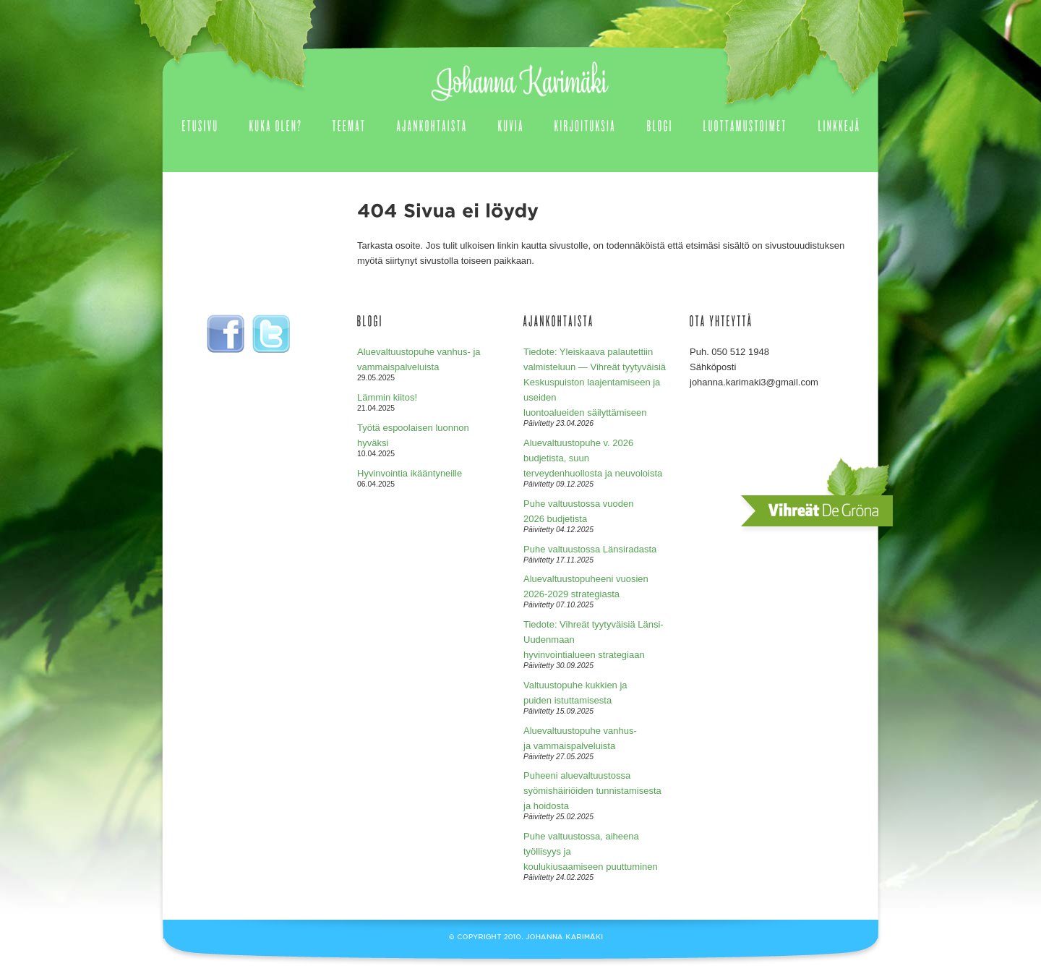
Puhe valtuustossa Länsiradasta (589, 549)
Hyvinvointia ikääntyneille (409, 473)
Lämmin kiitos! (387, 397)
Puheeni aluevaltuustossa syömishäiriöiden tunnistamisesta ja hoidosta (592, 790)
